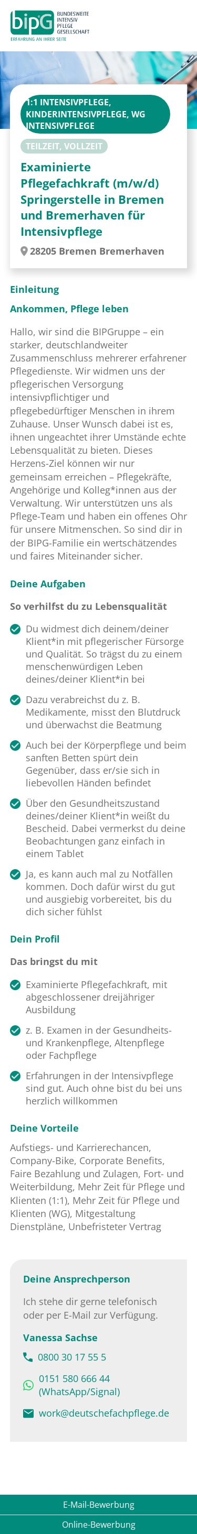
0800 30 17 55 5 (72, 1357)
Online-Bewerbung (99, 1524)
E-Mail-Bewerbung (98, 1504)
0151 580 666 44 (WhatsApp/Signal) (79, 1385)
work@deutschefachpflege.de (104, 1413)
